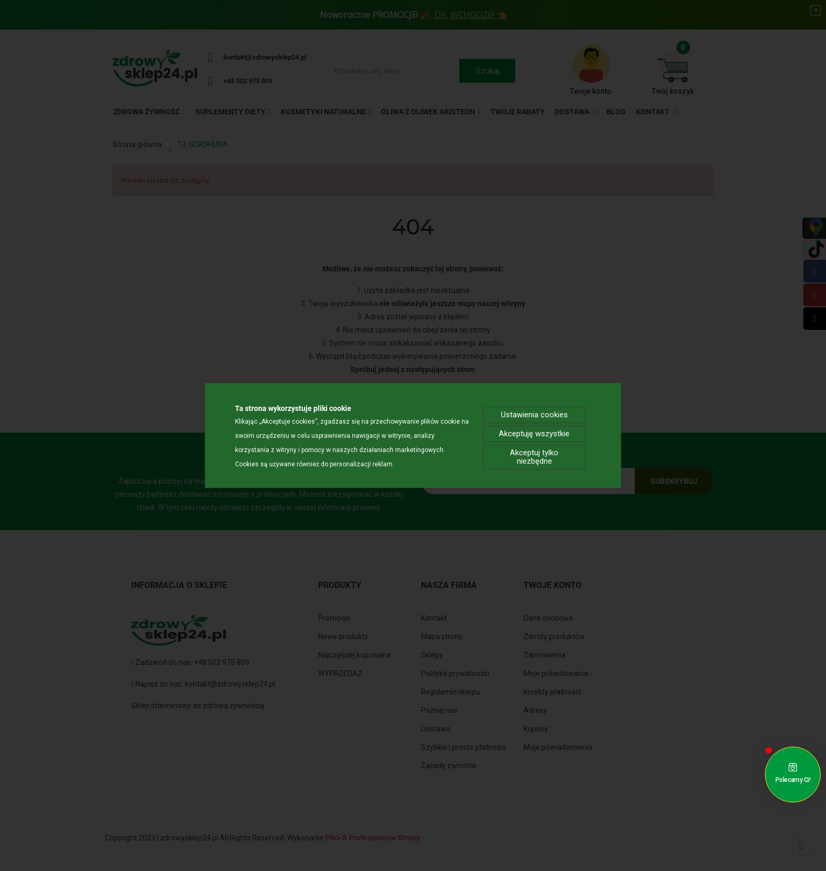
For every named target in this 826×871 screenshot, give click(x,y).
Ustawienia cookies (534, 412)
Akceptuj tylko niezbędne (534, 458)
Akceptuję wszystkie (534, 433)
